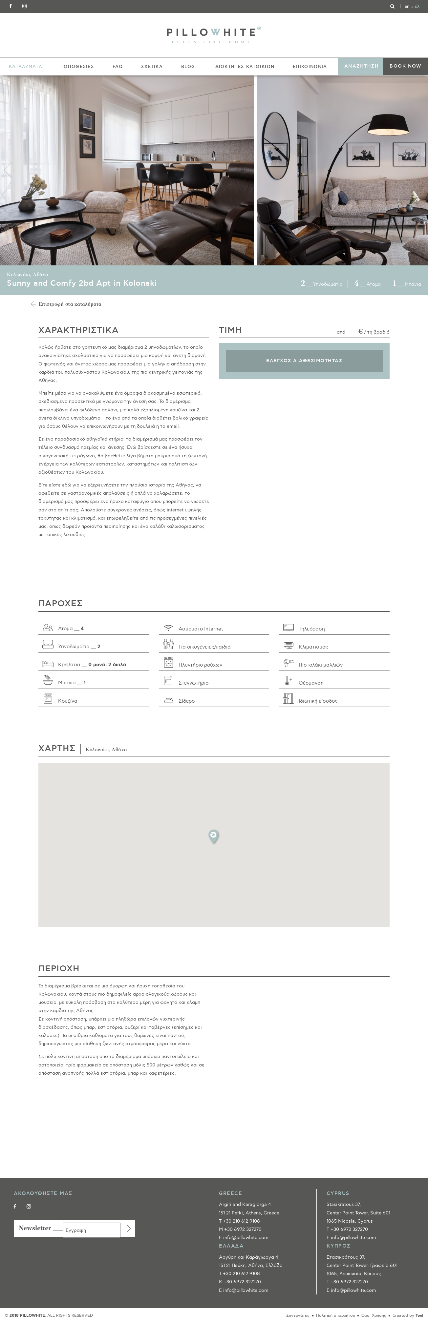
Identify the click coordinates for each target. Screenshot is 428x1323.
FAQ (118, 66)
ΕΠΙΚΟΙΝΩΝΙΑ (310, 66)
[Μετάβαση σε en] (407, 6)
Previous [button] (8, 170)
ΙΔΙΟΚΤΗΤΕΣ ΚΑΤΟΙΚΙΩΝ (243, 66)
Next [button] (420, 170)
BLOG (188, 66)
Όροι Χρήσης (373, 1315)
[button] (214, 837)
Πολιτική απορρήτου (335, 1315)
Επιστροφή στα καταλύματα (70, 304)
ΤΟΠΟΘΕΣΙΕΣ (77, 66)
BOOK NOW (405, 66)
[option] (128, 170)
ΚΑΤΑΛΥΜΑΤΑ (25, 66)
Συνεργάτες (298, 1315)
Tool (419, 1315)
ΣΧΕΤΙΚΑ (152, 66)
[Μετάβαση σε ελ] (417, 6)
